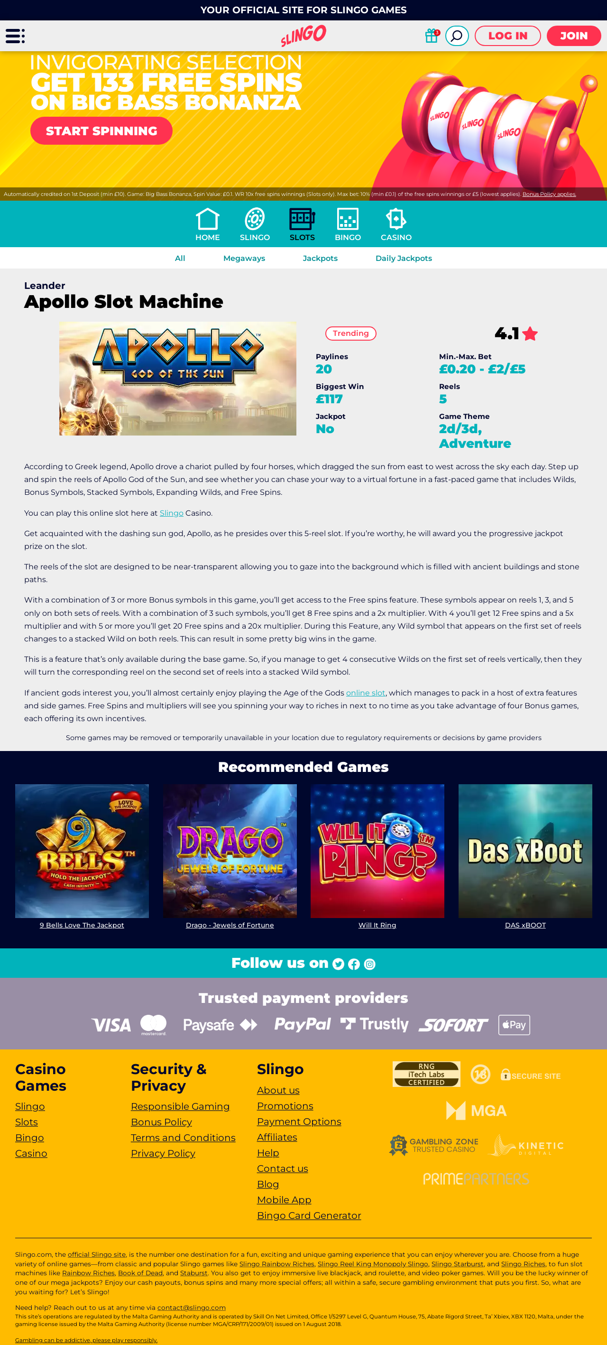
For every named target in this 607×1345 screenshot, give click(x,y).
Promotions (285, 1106)
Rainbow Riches (88, 1273)
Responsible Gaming (180, 1106)
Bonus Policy (161, 1122)
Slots (302, 237)
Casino (396, 237)
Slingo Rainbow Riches (276, 1264)
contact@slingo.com (191, 1307)
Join (574, 35)
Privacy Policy (163, 1153)
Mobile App (284, 1200)
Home (207, 237)
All (180, 258)
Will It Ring (377, 924)
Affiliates (277, 1137)
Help (268, 1153)
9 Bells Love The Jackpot (82, 924)
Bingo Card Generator (309, 1215)
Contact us (282, 1168)
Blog (268, 1184)
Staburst (194, 1273)
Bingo (348, 237)
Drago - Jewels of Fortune (229, 924)
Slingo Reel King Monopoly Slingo (373, 1264)
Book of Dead (140, 1273)
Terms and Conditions (183, 1137)
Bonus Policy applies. (549, 194)
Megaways (244, 258)
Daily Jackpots (404, 258)
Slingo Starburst (458, 1264)
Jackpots (320, 258)
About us (278, 1090)
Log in (508, 35)
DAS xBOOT (525, 924)
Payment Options (299, 1121)
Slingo (255, 237)
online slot (366, 692)
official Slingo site (97, 1254)
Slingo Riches (523, 1264)
